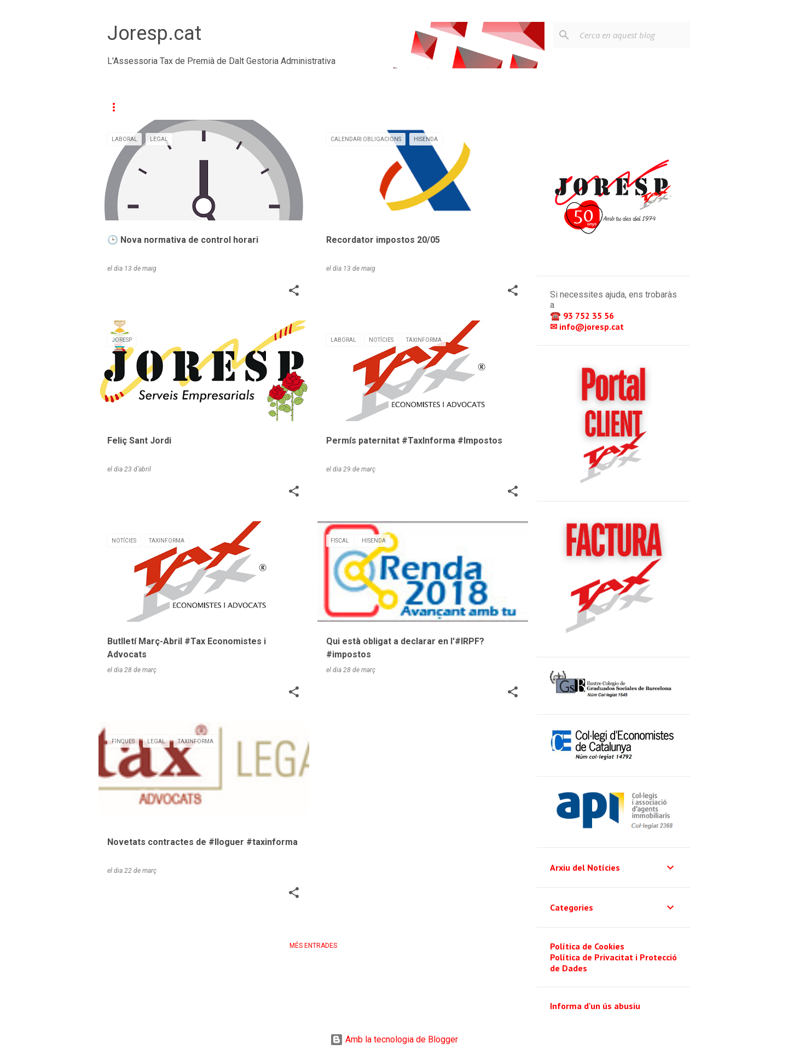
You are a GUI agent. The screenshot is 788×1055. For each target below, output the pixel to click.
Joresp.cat (154, 33)
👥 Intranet (453, 107)
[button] (293, 291)
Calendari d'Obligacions (350, 107)
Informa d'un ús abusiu (595, 1005)
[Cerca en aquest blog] (632, 35)
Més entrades (313, 945)
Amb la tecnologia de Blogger (394, 1039)
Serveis (193, 107)
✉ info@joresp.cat (588, 326)
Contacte (253, 107)
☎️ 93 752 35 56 (583, 315)
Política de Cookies (587, 946)
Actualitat (130, 107)
